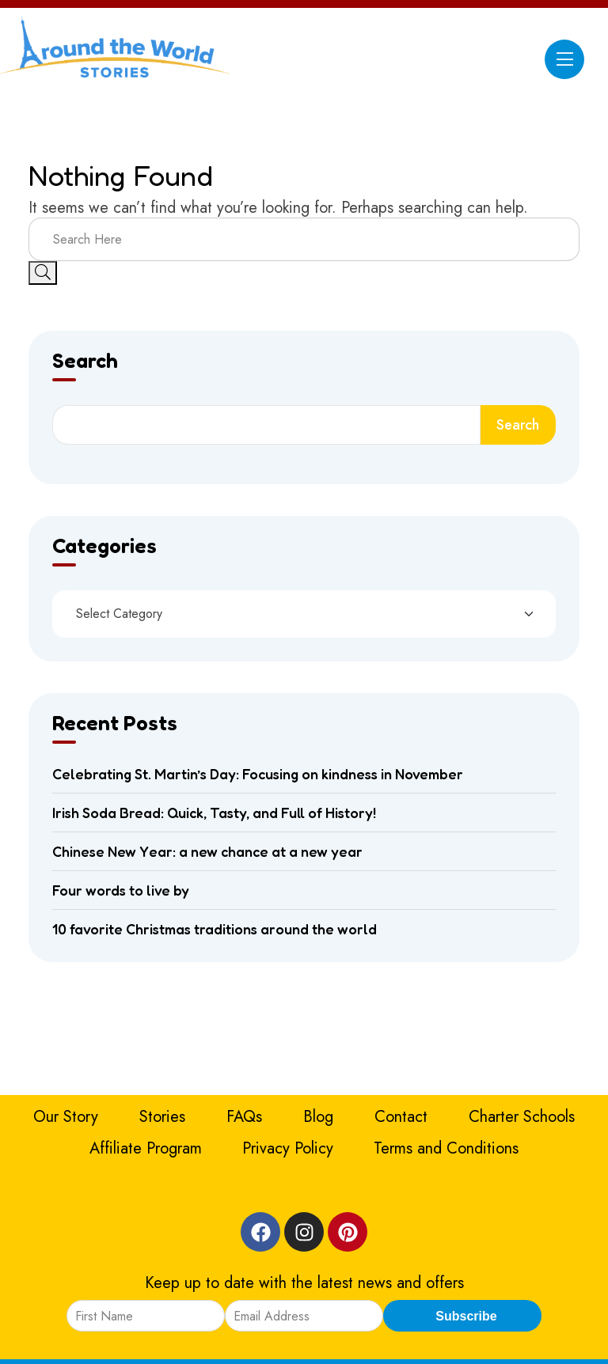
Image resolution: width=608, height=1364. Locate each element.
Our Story (65, 1116)
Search (85, 361)
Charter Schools (522, 1116)
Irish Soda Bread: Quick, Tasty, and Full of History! (214, 812)
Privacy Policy (287, 1148)
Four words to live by (120, 890)
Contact (401, 1116)
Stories (162, 1116)
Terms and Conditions (446, 1148)
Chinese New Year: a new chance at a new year (207, 851)
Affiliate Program (145, 1148)
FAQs (244, 1116)
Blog (318, 1116)
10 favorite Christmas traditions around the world (214, 929)
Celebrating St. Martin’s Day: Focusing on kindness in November (257, 773)
